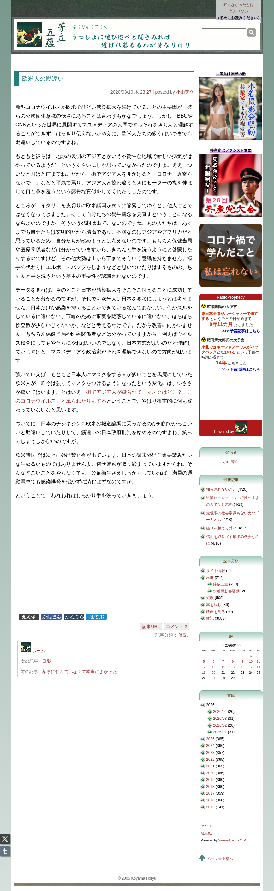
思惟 (210, 577)
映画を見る (215, 611)
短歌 (210, 598)
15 (233, 667)
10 (251, 661)
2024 (210, 745)
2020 (210, 773)
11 (258, 661)
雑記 (183, 635)
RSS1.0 (206, 826)
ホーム (33, 650)
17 (251, 667)
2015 (210, 807)
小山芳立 (185, 92)
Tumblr (5, 849)
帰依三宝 (220, 584)
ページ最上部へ (220, 859)
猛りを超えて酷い (221, 528)
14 (223, 667)
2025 (210, 739)
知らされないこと (221, 489)
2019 (210, 779)
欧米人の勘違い (43, 78)
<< (222, 645)
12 (204, 667)
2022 (210, 759)
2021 (210, 766)
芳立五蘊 (37, 30)
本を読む (213, 605)
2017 (210, 793)
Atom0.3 (206, 833)
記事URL (151, 626)
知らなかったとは (238, 9)
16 (242, 667)
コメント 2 (176, 626)
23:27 (146, 92)
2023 (210, 752)
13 (213, 667)
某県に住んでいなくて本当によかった (79, 671)
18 (258, 667)
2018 (210, 786)
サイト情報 (215, 570)
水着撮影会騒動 (226, 591)
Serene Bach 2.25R (232, 840)
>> (239, 645)
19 (204, 672)
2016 (210, 800)
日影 (46, 661)
